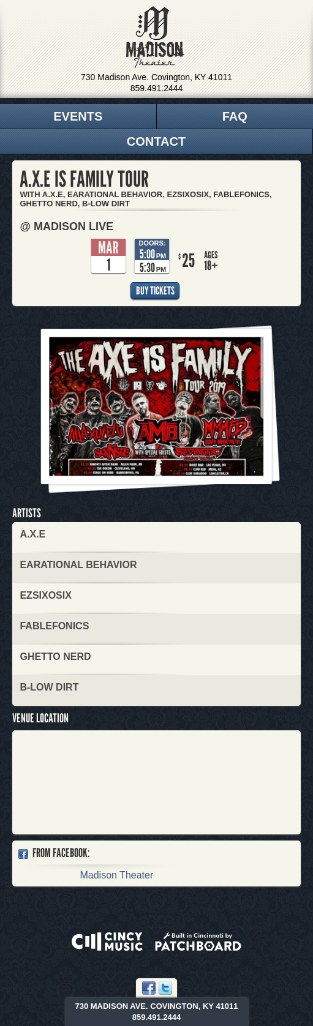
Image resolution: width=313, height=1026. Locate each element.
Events (77, 116)
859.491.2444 (156, 88)
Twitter (165, 988)
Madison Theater (155, 37)
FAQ (234, 116)
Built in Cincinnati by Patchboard (198, 941)
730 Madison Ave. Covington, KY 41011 (156, 77)
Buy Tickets (155, 290)
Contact (156, 141)
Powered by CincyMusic (107, 941)
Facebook (149, 988)
